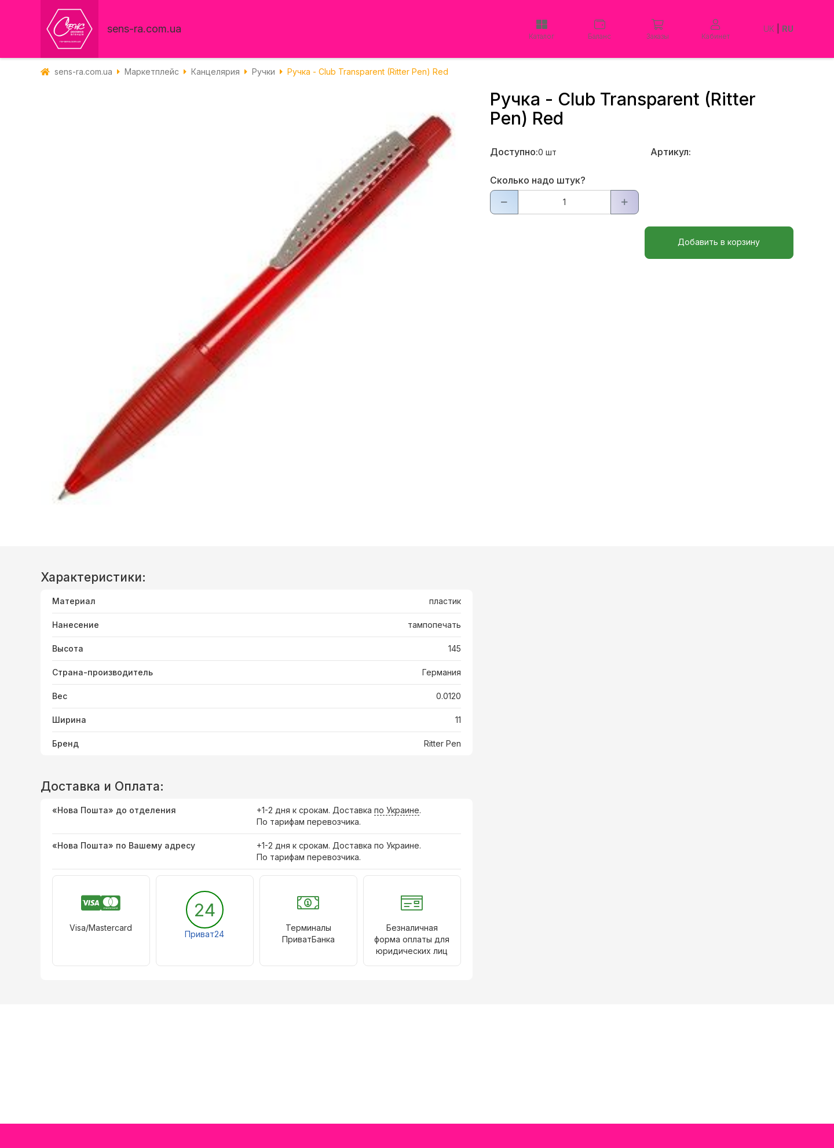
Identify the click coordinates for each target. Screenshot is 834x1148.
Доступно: (514, 152)
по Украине (396, 810)
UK (768, 29)
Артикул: (670, 152)
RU (787, 29)
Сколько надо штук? (538, 180)
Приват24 (204, 934)
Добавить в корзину (719, 242)
